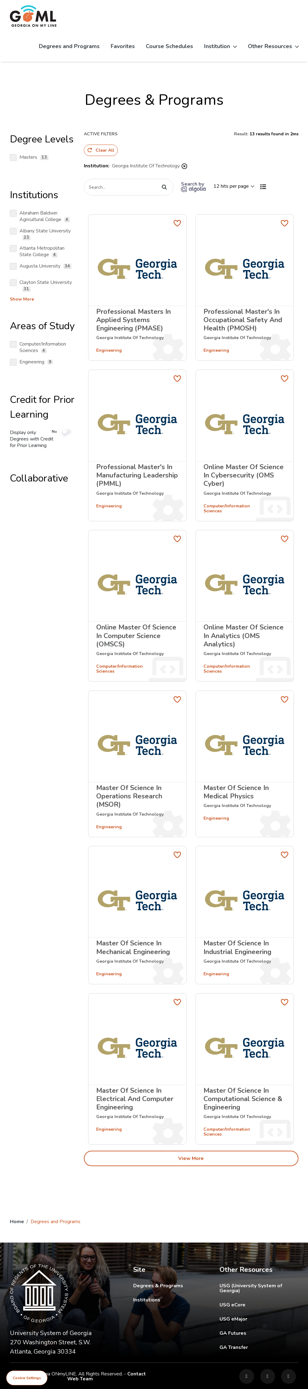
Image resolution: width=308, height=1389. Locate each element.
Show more (22, 299)
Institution (220, 46)
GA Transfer (259, 1346)
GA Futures (259, 1332)
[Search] (129, 186)
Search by (193, 185)
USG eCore (259, 1303)
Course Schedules (169, 46)
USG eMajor (259, 1317)
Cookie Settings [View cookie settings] (27, 1377)
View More (191, 1157)
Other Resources (273, 46)
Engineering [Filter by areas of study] (109, 349)
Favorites (123, 46)
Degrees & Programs (158, 1284)
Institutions (146, 1299)
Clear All (101, 150)
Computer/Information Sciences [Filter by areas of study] (226, 507)
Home (17, 1220)
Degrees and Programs (69, 46)
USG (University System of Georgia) (259, 1287)
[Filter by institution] (130, 336)
